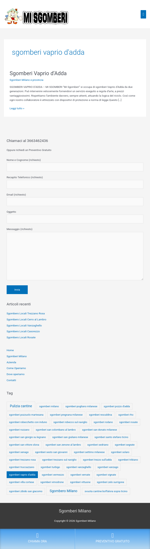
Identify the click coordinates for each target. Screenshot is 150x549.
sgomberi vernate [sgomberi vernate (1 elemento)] (80, 474)
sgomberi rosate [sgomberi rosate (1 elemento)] (128, 422)
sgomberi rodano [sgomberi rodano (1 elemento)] (103, 422)
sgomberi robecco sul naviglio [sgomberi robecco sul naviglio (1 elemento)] (70, 422)
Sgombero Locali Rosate (21, 337)
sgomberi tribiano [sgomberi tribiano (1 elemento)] (128, 459)
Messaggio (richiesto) (75, 254)
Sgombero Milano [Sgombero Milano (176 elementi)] (63, 491)
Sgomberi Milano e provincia (26, 79)
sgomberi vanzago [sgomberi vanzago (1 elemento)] (107, 467)
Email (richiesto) (75, 199)
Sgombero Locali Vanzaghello (24, 325)
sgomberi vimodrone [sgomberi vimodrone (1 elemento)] (52, 482)
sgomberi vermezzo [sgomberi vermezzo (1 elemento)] (53, 474)
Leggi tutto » (17, 108)
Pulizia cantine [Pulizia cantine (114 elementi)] (21, 406)
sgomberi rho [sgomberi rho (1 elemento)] (125, 414)
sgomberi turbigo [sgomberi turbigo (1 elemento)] (50, 467)
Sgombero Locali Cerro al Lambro (26, 319)
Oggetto (75, 216)
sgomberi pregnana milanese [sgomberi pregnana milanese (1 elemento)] (66, 414)
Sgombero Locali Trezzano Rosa (26, 313)
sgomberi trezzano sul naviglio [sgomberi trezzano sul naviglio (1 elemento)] (59, 459)
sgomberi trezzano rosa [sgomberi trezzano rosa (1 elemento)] (22, 459)
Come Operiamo (16, 368)
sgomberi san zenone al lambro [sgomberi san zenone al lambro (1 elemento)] (63, 444)
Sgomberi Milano (17, 356)
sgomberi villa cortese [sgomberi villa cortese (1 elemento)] (21, 482)
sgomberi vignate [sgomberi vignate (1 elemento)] (106, 474)
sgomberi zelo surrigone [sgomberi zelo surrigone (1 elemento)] (110, 482)
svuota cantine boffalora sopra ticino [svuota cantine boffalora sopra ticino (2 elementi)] (106, 491)
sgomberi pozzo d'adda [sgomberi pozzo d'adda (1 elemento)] (117, 406)
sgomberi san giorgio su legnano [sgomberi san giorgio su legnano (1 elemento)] (27, 437)
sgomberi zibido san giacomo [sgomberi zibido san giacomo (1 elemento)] (25, 491)
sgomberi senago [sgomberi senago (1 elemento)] (19, 452)
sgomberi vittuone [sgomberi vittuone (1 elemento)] (80, 482)
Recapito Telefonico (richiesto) (75, 182)
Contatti (11, 380)
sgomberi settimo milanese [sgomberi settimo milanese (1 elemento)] (89, 452)
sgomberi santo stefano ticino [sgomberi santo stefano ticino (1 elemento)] (111, 437)
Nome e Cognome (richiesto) (75, 164)
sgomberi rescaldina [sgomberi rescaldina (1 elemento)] (100, 414)
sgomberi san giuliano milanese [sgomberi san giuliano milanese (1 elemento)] (70, 437)
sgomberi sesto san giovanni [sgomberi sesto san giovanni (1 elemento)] (51, 452)
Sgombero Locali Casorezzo (23, 331)
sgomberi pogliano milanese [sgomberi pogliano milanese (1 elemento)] (81, 406)
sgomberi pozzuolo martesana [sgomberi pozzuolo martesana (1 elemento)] (26, 414)
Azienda (11, 362)
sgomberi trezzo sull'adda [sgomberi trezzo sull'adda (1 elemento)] (97, 459)
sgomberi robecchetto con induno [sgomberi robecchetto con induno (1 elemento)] (28, 422)
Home (10, 350)
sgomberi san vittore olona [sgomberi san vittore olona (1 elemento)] (24, 444)
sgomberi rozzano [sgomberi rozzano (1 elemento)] (19, 429)
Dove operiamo (16, 374)
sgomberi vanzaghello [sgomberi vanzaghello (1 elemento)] (78, 467)
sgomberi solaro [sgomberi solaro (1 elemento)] (120, 452)
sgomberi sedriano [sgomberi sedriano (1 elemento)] (97, 444)
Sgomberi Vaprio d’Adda (38, 73)
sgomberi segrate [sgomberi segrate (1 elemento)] (125, 444)
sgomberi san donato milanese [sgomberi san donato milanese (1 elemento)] (99, 429)
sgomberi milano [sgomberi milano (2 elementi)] (49, 406)
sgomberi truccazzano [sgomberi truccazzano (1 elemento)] (21, 467)
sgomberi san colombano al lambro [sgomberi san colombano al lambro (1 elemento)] (56, 429)
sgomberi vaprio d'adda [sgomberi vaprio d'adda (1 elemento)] (22, 474)
